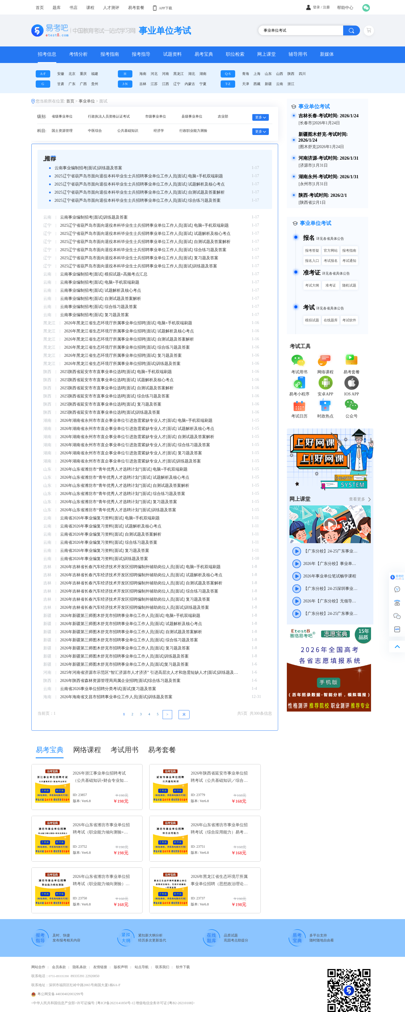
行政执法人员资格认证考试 (109, 116)
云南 (279, 84)
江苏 (154, 84)
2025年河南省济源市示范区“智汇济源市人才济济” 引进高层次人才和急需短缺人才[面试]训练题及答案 (150, 672)
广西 (83, 84)
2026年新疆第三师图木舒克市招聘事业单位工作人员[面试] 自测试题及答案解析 (131, 632)
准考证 (330, 285)
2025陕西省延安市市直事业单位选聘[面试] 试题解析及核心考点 (117, 380)
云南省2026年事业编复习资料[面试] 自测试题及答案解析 (110, 534)
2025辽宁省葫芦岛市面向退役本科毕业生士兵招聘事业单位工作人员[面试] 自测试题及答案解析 (140, 192)
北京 (72, 74)
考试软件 (349, 320)
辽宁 (176, 84)
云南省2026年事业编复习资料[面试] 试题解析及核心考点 (110, 526)
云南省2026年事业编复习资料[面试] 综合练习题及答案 (108, 542)
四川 (302, 74)
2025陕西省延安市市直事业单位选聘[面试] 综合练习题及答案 (115, 396)
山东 (268, 74)
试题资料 (172, 54)
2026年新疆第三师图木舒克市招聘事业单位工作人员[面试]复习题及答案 (124, 664)
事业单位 (87, 101)
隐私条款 (80, 967)
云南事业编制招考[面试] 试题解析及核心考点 (100, 290)
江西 (165, 84)
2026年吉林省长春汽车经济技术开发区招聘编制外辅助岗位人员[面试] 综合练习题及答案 (139, 591)
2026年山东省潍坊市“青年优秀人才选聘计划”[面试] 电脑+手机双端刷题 (124, 469)
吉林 (142, 84)
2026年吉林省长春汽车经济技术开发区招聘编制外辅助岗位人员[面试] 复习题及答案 (135, 599)
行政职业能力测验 (193, 131)
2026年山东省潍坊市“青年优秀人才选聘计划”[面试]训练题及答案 (118, 510)
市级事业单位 (155, 116)
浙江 (290, 84)
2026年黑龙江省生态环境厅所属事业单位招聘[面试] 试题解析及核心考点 (129, 331)
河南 (165, 74)
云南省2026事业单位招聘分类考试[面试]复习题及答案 (108, 689)
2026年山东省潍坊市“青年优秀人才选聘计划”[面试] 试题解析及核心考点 (124, 477)
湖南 (202, 74)
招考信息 (47, 54)
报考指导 (141, 54)
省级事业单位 (62, 116)
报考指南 (109, 54)
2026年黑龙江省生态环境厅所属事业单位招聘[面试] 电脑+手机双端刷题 (128, 323)
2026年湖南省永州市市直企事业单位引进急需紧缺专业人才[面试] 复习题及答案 (131, 453)
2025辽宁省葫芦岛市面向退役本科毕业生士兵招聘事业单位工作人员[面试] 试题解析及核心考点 (140, 184)
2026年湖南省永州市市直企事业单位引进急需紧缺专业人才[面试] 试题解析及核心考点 (137, 428)
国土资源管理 (62, 131)
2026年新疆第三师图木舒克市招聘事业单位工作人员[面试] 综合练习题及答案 (129, 640)
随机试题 (349, 285)
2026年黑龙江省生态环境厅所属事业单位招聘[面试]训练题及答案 (122, 363)
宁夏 (202, 84)
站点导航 (142, 967)
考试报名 (331, 261)
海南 (142, 74)
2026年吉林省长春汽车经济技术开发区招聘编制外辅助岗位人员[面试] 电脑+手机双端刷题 (140, 567)
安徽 (60, 74)
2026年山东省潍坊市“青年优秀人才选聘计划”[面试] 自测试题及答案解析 (124, 485)
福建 (94, 74)
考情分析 (78, 54)
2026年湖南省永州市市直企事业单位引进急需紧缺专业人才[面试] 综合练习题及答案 (135, 445)
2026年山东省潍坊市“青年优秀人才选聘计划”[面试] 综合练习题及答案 (122, 493)
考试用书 (124, 750)
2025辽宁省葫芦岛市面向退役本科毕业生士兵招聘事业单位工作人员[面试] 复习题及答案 (139, 258)
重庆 (83, 74)
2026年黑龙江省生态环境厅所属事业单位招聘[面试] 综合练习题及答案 (127, 347)
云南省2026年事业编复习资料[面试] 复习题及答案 (104, 550)
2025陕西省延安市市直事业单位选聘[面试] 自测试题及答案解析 (117, 388)
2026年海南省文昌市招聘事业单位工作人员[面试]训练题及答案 (116, 697)
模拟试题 (312, 320)
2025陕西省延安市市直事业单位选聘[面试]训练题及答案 (110, 412)
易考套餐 (162, 750)
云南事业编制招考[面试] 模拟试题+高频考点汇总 (103, 274)
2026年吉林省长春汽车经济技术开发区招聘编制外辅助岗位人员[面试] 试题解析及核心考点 (141, 575)
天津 (245, 84)
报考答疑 (312, 251)
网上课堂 (266, 54)
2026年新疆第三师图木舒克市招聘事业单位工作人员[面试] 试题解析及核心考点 (131, 624)
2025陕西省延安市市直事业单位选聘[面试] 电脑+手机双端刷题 (116, 372)
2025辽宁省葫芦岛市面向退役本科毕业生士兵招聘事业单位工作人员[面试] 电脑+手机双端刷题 (139, 176)
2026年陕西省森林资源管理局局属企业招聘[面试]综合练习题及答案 (120, 680)
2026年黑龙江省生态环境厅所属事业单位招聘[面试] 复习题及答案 (123, 355)
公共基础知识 (127, 131)
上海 (256, 74)
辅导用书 (298, 54)
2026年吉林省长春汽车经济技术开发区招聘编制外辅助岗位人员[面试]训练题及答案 (134, 607)
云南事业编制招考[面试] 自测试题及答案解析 (100, 298)
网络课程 (87, 750)
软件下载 (183, 967)
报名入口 (312, 261)
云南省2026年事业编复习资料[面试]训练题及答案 (104, 559)
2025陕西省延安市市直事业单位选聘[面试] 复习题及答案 (110, 404)
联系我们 (162, 967)
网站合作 (38, 967)
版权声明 (121, 967)
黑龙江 (178, 74)
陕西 (290, 74)
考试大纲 (312, 285)
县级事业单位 (191, 116)
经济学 (159, 131)
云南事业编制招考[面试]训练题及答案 (88, 168)
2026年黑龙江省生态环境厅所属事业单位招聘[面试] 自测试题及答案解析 (129, 339)
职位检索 (235, 54)
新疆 (268, 84)
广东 (72, 84)
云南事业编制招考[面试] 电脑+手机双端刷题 (99, 282)
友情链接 (100, 967)
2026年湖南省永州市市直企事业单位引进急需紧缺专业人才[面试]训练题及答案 (130, 461)
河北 (154, 74)
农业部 (223, 116)
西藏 (256, 84)
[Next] (184, 714)
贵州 (94, 84)
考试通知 (349, 261)
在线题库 (331, 320)
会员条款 (59, 967)
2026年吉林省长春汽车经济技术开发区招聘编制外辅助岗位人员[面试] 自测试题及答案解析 (141, 583)
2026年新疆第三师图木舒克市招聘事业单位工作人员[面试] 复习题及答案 (125, 648)
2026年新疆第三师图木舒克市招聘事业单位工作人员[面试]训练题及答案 (124, 656)
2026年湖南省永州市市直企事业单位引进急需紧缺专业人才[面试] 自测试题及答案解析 (137, 437)
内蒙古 (190, 84)
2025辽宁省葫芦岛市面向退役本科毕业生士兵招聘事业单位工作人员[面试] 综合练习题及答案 (138, 200)
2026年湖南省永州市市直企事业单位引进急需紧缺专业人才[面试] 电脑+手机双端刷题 (136, 420)
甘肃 (60, 84)
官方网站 (331, 251)
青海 (245, 74)
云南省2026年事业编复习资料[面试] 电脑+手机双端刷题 (110, 518)
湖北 (191, 74)
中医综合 (95, 131)
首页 (70, 101)
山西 (279, 74)
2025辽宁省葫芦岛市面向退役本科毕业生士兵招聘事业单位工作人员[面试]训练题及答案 (138, 266)
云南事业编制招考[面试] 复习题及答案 (94, 315)
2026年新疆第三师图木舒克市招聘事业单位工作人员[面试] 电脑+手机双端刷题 (130, 615)
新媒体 (327, 54)
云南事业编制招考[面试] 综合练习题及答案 (98, 307)
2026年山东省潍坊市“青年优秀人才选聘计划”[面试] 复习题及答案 (118, 502)
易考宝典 (204, 54)
